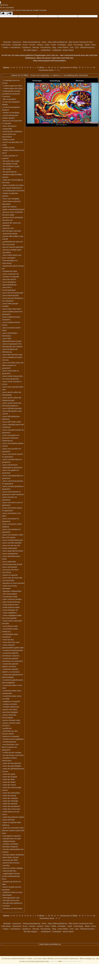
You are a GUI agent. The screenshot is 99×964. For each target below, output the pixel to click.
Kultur (47, 45)
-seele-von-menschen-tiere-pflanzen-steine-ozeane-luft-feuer (13, 830)
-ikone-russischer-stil (10, 274)
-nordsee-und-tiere (9, 704)
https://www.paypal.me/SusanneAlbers (49, 61)
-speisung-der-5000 (10, 860)
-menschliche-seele (10, 626)
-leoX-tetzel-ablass (9, 594)
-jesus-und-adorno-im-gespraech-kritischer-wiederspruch (11, 438)
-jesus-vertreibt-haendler (12, 543)
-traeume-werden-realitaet (12, 868)
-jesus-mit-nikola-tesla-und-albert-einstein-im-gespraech (13, 365)
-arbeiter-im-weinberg (10, 113)
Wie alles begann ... (31, 50)
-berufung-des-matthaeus (12, 131)
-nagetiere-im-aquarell (11, 701)
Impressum (16, 42)
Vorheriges (37, 81)
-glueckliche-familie (9, 234)
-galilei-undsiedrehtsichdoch (13, 209)
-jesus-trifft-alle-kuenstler (12, 408)
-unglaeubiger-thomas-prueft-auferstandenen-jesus (11, 876)
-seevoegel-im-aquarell (11, 836)
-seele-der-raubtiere (10, 798)
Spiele (87, 45)
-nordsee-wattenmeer (10, 707)
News (44, 42)
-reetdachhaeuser (9, 742)
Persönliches (46, 47)
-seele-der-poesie (9, 796)
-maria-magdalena (9, 613)
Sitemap (35, 47)
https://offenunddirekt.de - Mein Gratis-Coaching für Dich (70, 42)
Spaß (70, 45)
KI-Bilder (40, 67)
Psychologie (78, 45)
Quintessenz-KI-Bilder (69, 67)
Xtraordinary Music (46, 70)
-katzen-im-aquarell (9, 575)
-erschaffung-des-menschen (75, 75)
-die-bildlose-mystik (9, 164)
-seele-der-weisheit (9, 804)
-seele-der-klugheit (9, 777)
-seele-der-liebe (8, 779)
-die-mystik (6, 169)
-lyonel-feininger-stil (10, 610)
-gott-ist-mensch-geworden (12, 247)
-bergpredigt (7, 129)
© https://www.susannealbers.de (49, 944)
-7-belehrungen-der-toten (12, 86)
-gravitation (6, 252)
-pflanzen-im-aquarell (10, 736)
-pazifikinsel (7, 728)
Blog (54, 47)
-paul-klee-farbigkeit (10, 712)
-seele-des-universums (11, 809)
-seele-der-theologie (10, 801)
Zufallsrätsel (46, 50)
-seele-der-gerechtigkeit (11, 766)
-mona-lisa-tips (8, 640)
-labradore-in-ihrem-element (13, 583)
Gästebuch (26, 47)
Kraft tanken (6, 45)
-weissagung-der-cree (11, 898)
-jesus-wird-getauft (9, 567)
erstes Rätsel (63, 47)
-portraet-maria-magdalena (12, 739)
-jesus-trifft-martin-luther (11, 422)
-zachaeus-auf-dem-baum (12, 908)
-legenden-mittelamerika (11, 591)
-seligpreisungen (8, 841)
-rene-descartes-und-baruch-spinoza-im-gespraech (10, 747)
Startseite (7, 42)
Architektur (61, 45)
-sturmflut (6, 865)
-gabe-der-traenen (9, 207)
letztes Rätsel (68, 50)
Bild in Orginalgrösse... (63, 124)
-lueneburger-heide (9, 597)
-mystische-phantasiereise (12, 650)
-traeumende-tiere (9, 871)
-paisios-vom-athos (9, 709)
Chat (71, 47)
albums (56, 75)
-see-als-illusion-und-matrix (13, 755)
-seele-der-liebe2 (9, 782)
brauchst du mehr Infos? (72, 961)
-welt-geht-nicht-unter (10, 900)
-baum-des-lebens (9, 126)
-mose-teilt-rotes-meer (11, 642)
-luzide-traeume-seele (11, 607)
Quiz (77, 47)
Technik (32, 45)
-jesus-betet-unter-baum (11, 309)
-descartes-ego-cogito (11, 161)
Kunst (25, 45)
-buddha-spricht (8, 148)
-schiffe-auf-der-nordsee (11, 752)
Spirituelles (17, 45)
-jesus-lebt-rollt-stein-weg (12, 355)
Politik (53, 45)
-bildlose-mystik (8, 139)
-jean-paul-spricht (9, 279)
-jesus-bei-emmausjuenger (12, 293)
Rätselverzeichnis (87, 47)
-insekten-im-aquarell (10, 277)
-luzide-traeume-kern (10, 605)
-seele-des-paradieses (11, 806)
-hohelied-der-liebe (9, 271)
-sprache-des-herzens (11, 863)
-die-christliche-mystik (10, 166)
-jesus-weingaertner (10, 554)
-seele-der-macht (9, 785)
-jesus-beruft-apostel (10, 295)
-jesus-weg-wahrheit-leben (12, 551)
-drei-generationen (9, 172)
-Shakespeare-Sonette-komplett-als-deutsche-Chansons (11, 93)
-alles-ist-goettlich (9, 99)
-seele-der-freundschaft (11, 763)
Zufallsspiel (56, 50)
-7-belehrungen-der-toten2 (12, 88)
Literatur (40, 45)
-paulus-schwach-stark (11, 720)
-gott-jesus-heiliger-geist (11, 250)
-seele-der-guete (8, 774)
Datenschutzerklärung (31, 42)
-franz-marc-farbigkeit (10, 199)
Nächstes (80, 81)
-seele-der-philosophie (11, 793)
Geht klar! (53, 961)
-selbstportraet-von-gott (11, 839)
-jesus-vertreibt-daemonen (12, 540)
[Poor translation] (9, 13)
